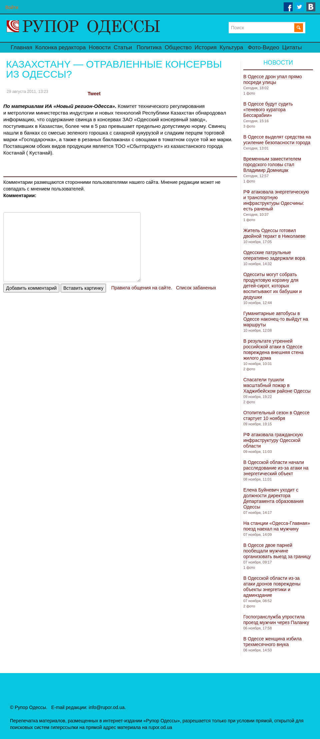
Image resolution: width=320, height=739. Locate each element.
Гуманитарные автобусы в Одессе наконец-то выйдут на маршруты (275, 319)
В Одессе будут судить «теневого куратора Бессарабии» (268, 109)
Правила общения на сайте (141, 287)
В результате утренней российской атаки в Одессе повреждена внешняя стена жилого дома (273, 349)
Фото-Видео (263, 47)
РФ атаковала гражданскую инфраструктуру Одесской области (273, 440)
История (206, 47)
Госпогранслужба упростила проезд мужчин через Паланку (276, 619)
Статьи (123, 47)
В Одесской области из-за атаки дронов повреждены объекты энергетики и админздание (271, 586)
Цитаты (292, 47)
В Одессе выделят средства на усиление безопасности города (277, 139)
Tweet (94, 93)
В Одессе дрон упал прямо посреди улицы (272, 79)
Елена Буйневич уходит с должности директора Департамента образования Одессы (273, 498)
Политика (149, 47)
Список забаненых (196, 287)
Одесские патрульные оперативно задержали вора (274, 255)
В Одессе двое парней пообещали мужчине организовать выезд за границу (277, 551)
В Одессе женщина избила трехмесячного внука (272, 641)
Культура (231, 47)
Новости (100, 47)
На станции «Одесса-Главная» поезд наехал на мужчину (276, 526)
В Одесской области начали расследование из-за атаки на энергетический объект (275, 468)
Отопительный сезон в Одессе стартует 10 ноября (276, 415)
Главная (21, 47)
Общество (178, 47)
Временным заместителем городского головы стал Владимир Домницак (272, 164)
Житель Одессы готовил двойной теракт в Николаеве (274, 233)
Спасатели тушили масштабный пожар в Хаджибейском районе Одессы (277, 385)
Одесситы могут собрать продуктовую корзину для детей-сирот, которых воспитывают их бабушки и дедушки (272, 286)
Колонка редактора (60, 47)
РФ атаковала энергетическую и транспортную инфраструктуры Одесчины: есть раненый (276, 200)
